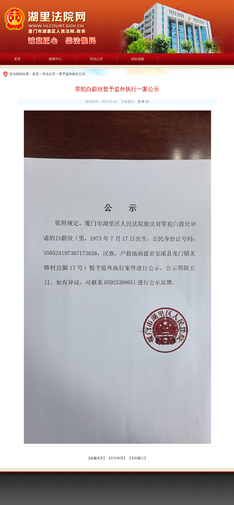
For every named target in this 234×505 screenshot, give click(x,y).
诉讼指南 (137, 59)
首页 (17, 59)
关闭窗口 (137, 458)
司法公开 (96, 59)
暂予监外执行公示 (72, 74)
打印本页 (117, 458)
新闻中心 (55, 59)
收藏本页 (96, 458)
